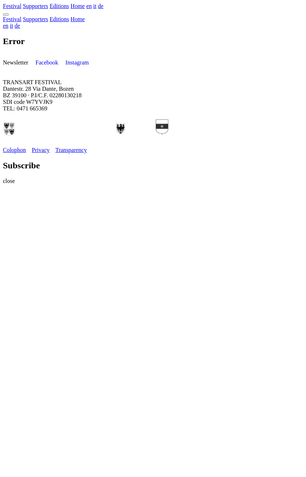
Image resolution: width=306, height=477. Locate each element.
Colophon (14, 150)
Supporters (35, 6)
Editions (59, 6)
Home (77, 6)
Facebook (46, 62)
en (89, 6)
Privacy (41, 150)
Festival (12, 6)
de (100, 6)
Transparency (71, 150)
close (9, 181)
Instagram (77, 62)
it (95, 6)
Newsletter (15, 62)
